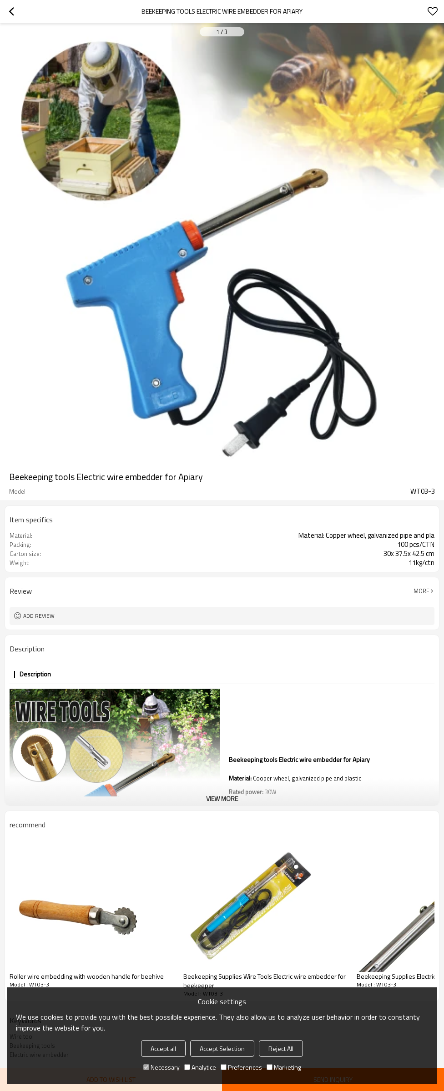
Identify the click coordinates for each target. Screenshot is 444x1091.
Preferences (241, 1067)
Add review (39, 615)
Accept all (163, 1048)
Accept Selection (222, 1048)
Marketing (284, 1067)
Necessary (161, 1067)
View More (222, 798)
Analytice (200, 1067)
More (421, 591)
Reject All (280, 1048)
